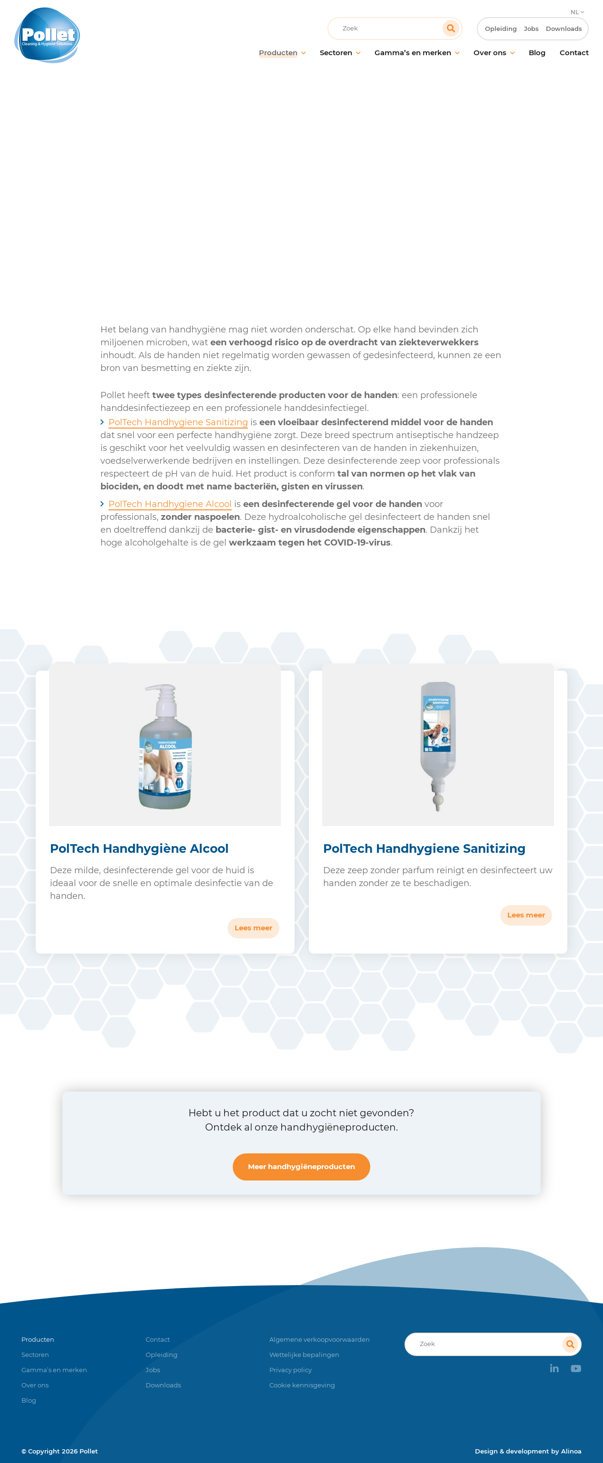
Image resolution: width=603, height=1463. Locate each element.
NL (574, 7)
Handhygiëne (298, 192)
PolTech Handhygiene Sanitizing (178, 422)
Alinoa (571, 1451)
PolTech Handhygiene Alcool (170, 504)
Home (201, 192)
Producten (243, 192)
